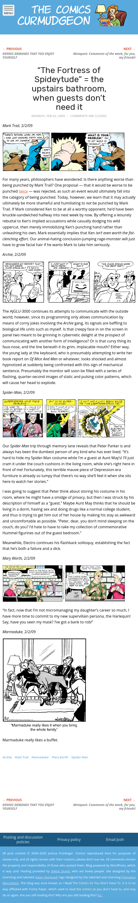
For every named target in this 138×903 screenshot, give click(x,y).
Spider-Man (79, 757)
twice (23, 191)
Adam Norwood (46, 877)
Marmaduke (40, 757)
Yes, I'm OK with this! (98, 886)
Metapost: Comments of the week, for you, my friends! (104, 56)
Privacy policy (69, 839)
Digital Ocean (60, 871)
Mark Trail (21, 757)
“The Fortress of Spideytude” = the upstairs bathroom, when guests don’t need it (69, 88)
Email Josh (115, 839)
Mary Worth (60, 757)
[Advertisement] (57, 784)
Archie (7, 757)
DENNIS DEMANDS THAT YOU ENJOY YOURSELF (28, 56)
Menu (8, 11)
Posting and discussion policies (23, 839)
